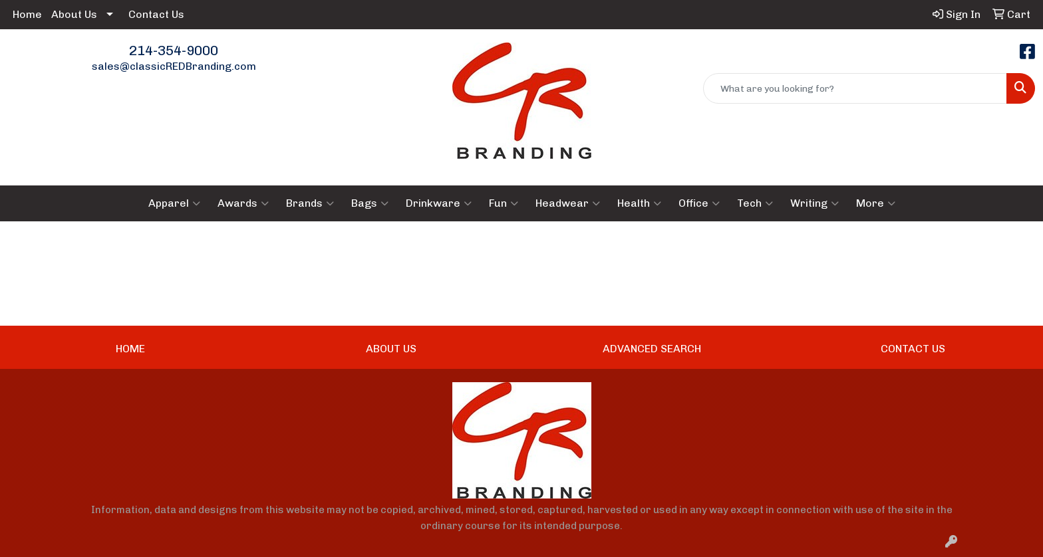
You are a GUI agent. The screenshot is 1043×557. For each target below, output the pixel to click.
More (875, 203)
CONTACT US (913, 348)
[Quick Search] (855, 88)
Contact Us (156, 14)
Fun (503, 203)
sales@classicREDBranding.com (174, 66)
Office (699, 203)
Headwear (567, 203)
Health (639, 203)
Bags (369, 203)
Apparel (174, 203)
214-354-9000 (173, 50)
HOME (130, 348)
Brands (310, 203)
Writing (814, 203)
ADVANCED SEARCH (652, 348)
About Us (74, 14)
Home (27, 14)
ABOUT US (391, 348)
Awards (243, 203)
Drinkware (439, 203)
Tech (755, 203)
